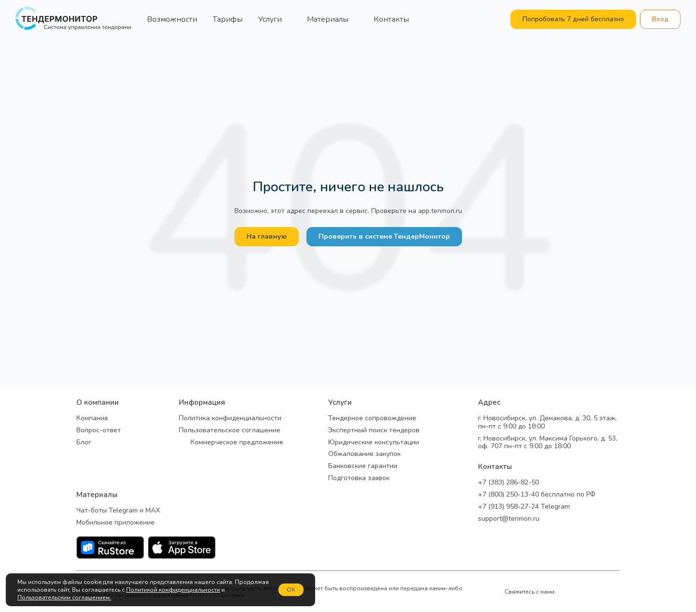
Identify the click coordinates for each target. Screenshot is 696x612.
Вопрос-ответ (98, 431)
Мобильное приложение (115, 523)
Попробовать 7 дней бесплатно (573, 19)
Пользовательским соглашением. (64, 597)
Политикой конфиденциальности (173, 590)
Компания (92, 418)
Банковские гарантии (362, 466)
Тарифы (228, 19)
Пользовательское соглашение (229, 431)
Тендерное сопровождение (372, 418)
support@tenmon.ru (508, 519)
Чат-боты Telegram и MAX (118, 511)
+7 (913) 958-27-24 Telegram (524, 507)
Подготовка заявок (359, 478)
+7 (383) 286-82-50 (508, 483)
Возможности (172, 19)
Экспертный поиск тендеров (374, 431)
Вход (660, 19)
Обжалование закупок (364, 454)
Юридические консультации (373, 443)
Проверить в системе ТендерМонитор (384, 236)
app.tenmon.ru (440, 210)
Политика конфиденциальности (230, 418)
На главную (266, 236)
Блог (83, 443)
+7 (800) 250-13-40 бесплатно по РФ (536, 495)
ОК (291, 590)
